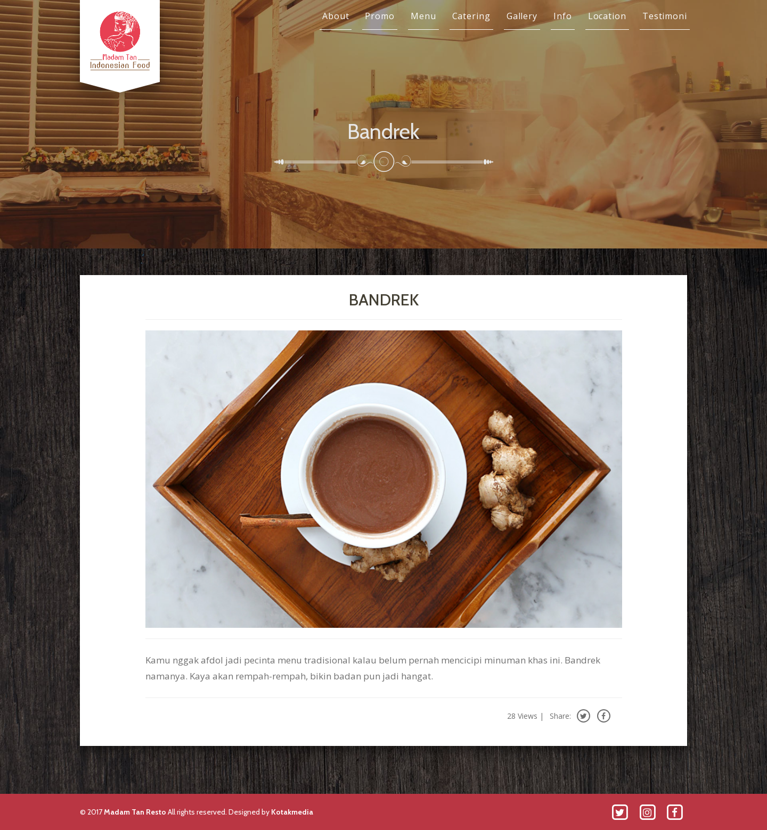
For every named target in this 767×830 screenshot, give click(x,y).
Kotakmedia (292, 812)
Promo (380, 16)
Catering (471, 16)
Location (607, 16)
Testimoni (664, 16)
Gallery (522, 16)
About (335, 16)
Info (562, 16)
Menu (423, 16)
